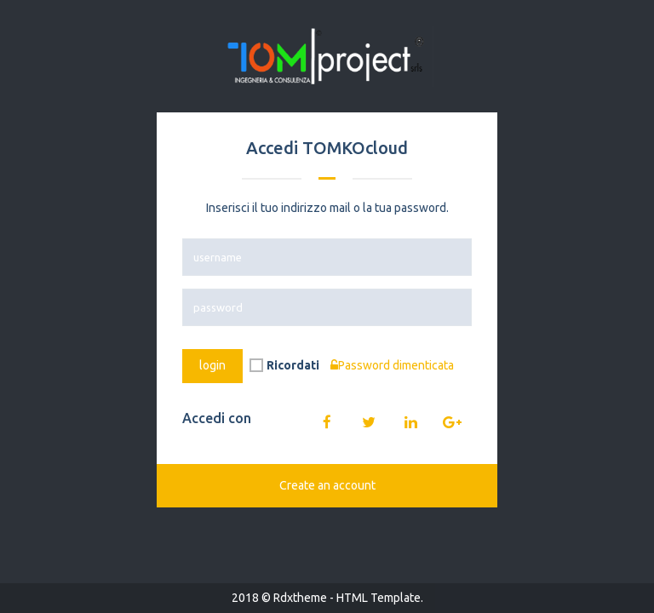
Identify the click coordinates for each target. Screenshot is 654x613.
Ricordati (293, 365)
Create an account (327, 485)
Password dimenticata (392, 365)
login (212, 365)
